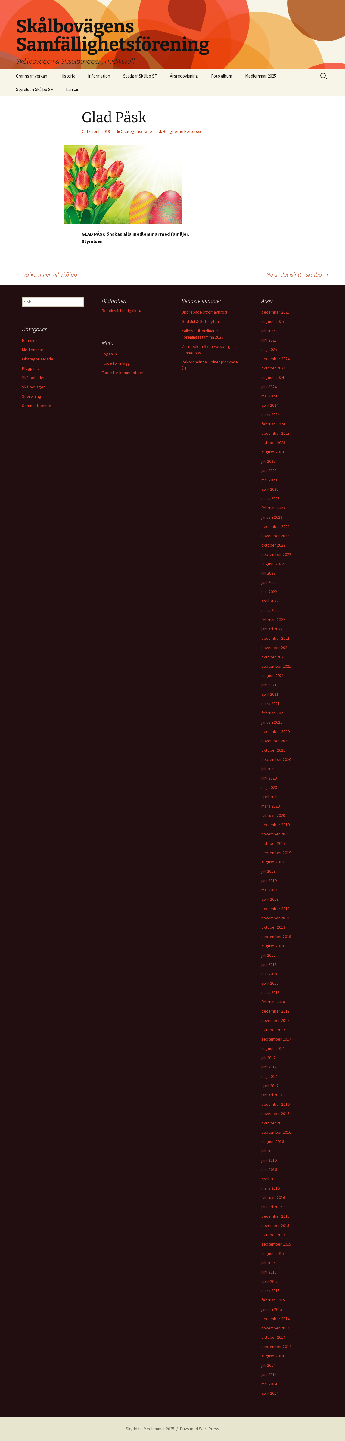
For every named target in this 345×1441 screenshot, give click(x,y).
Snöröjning (31, 396)
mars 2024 (270, 414)
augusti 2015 (272, 1253)
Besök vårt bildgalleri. (121, 310)
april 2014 (269, 1393)
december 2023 (275, 433)
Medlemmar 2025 (260, 76)
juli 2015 (268, 1262)
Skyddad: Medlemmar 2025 (150, 1428)
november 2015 (275, 1225)
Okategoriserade (136, 131)
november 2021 (275, 647)
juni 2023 (269, 470)
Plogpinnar (31, 368)
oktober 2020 (273, 750)
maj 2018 (269, 974)
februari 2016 (273, 1197)
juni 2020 (269, 778)
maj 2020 (269, 787)
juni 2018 (269, 964)
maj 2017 (269, 1076)
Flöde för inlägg (116, 363)
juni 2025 (269, 340)
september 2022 (276, 554)
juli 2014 (268, 1365)
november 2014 (275, 1328)
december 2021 (275, 638)
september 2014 (276, 1346)
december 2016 (275, 1104)
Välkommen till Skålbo (46, 274)
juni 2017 (269, 1067)
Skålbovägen (33, 387)
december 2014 (275, 1318)
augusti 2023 (272, 452)
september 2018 (276, 936)
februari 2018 (273, 1001)
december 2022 (275, 526)
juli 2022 (268, 573)
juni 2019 (269, 880)
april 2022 (269, 601)
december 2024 (275, 358)
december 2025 (275, 312)
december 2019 (275, 824)
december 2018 (275, 908)
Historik (67, 76)
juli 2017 (268, 1057)
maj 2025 (269, 349)
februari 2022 (273, 619)
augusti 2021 (272, 675)
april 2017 (269, 1085)
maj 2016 (269, 1169)
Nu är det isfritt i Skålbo (297, 274)
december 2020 (275, 731)
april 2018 (269, 983)
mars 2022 (270, 610)
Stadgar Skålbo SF (140, 76)
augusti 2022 (272, 563)
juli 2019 (268, 871)
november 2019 (275, 834)
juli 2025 (268, 330)
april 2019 (269, 899)
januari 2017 (271, 1095)
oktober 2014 (273, 1337)
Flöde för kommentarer (123, 372)
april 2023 (269, 489)
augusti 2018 (272, 946)
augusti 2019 (272, 862)
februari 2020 (273, 815)
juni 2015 (269, 1272)
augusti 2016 (272, 1141)
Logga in (109, 354)
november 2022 (275, 535)
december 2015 (275, 1216)
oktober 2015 (273, 1234)
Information (99, 76)
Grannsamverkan (31, 76)
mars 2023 (270, 498)
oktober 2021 (273, 657)
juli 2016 (268, 1151)
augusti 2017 (272, 1048)
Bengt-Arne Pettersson (184, 131)
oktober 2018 (273, 927)
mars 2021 (270, 703)
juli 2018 (268, 955)
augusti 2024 (272, 377)
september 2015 (276, 1244)
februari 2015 (273, 1300)
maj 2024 (269, 396)
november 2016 (275, 1113)
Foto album (221, 76)
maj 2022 (269, 591)
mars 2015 (270, 1290)
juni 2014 (269, 1374)
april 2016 (269, 1179)
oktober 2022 (273, 545)
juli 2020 (268, 768)
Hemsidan (31, 340)
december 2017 (275, 1011)
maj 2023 (269, 480)
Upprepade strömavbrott (204, 312)
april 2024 (269, 405)
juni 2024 (269, 386)
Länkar (72, 89)
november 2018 (275, 918)
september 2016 (276, 1132)
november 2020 (275, 740)
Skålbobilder (33, 377)
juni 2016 (269, 1160)
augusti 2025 (272, 321)
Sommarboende (36, 405)
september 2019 (276, 852)
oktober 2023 (273, 442)
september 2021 (276, 666)
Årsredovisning (184, 76)
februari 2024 (273, 424)
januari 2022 (271, 629)
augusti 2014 (272, 1356)
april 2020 (269, 796)
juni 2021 (269, 685)
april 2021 (269, 694)
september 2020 (276, 759)
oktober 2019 (273, 843)
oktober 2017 (273, 1029)
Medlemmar (32, 349)
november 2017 (275, 1020)
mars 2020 (270, 806)
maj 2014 (269, 1384)
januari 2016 (271, 1207)
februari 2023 (273, 507)
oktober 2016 (273, 1123)
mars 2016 (270, 1188)
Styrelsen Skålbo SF (34, 89)
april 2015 (269, 1281)
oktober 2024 (273, 368)
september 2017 (276, 1039)
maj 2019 (269, 890)
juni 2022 (269, 582)
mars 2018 (270, 992)
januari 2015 (271, 1309)
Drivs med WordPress (199, 1428)
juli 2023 (268, 461)
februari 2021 (273, 713)
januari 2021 (271, 722)
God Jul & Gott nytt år (201, 321)
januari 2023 (271, 517)
